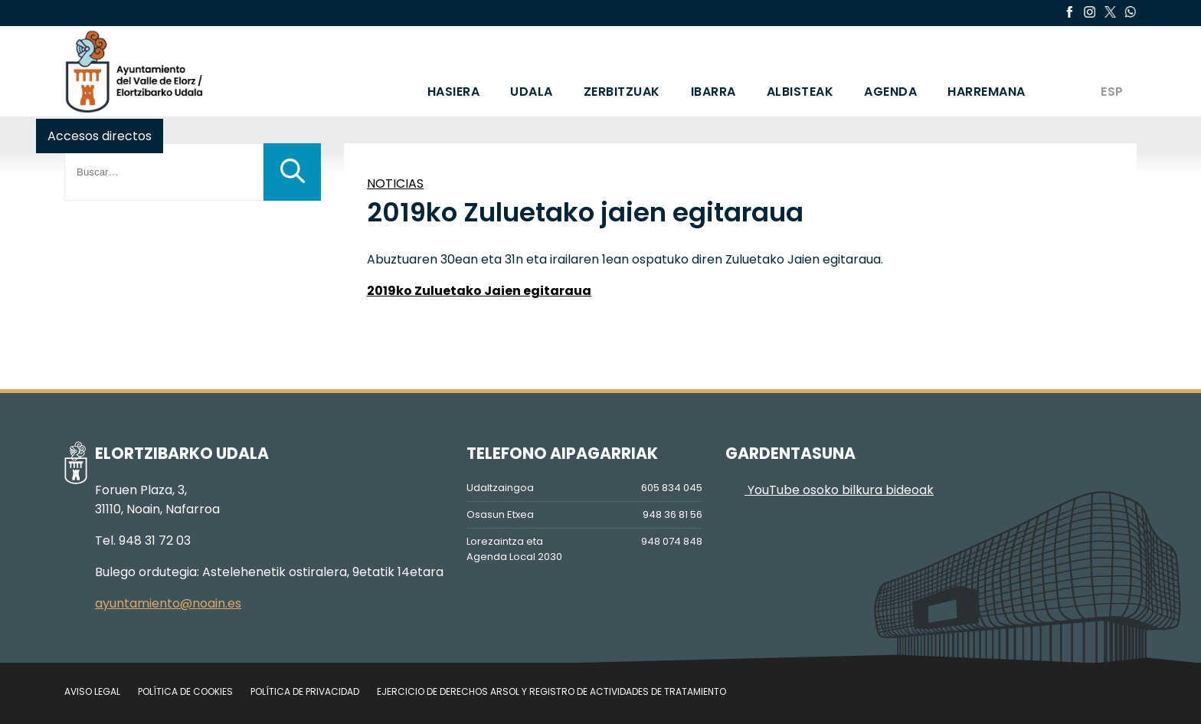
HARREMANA (986, 91)
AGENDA (890, 91)
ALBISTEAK (800, 91)
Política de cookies (185, 691)
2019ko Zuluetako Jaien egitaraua (479, 291)
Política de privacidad (304, 691)
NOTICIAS (395, 183)
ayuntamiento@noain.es (168, 603)
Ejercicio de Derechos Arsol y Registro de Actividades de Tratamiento (551, 691)
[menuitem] (1111, 71)
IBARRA (713, 91)
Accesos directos (99, 136)
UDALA (531, 91)
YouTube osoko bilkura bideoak (829, 490)
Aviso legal (92, 691)
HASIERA (453, 91)
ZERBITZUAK (622, 91)
